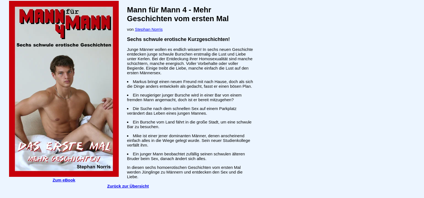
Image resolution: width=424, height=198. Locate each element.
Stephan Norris (149, 29)
